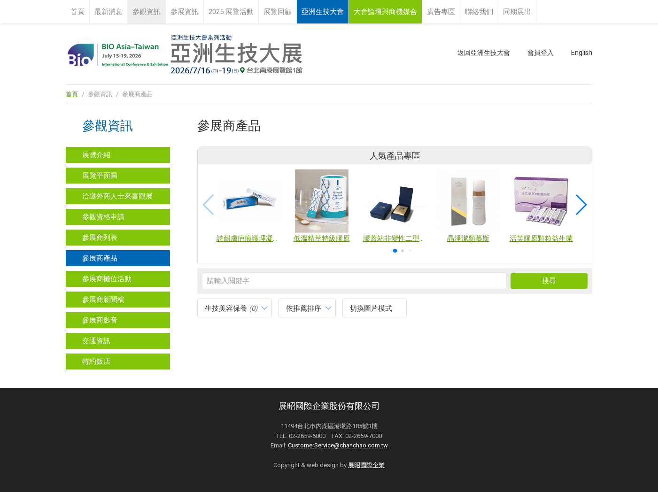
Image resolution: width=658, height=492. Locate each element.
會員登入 (540, 52)
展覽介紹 (96, 155)
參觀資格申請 (103, 217)
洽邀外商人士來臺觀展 (117, 196)
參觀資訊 (146, 12)
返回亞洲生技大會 (483, 52)
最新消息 (108, 12)
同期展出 (517, 12)
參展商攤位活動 (107, 279)
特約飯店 (96, 361)
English (581, 52)
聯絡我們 (479, 12)
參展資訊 (184, 12)
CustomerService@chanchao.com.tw (338, 445)
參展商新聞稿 (103, 299)
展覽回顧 (277, 12)
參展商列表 (99, 237)
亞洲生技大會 (323, 12)
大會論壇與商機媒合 (385, 12)
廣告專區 (441, 12)
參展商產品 (99, 258)
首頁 (77, 12)
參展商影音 (99, 320)
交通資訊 (96, 341)
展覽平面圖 (99, 175)
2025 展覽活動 (231, 12)
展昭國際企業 (366, 465)
